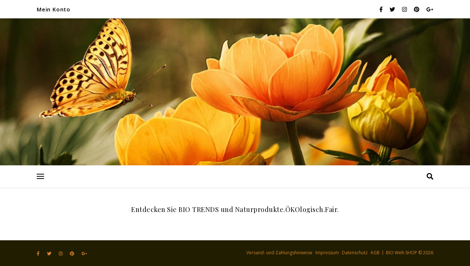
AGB (375, 252)
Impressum (327, 252)
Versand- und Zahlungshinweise (279, 252)
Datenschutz (355, 252)
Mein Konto (53, 9)
